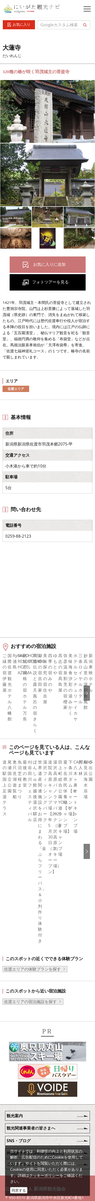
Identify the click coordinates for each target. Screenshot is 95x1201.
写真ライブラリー (39, 1112)
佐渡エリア (16, 388)
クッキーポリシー (44, 1175)
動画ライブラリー (39, 1126)
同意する (19, 1190)
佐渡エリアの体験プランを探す (32, 841)
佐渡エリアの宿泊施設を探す (30, 873)
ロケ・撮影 (33, 1139)
